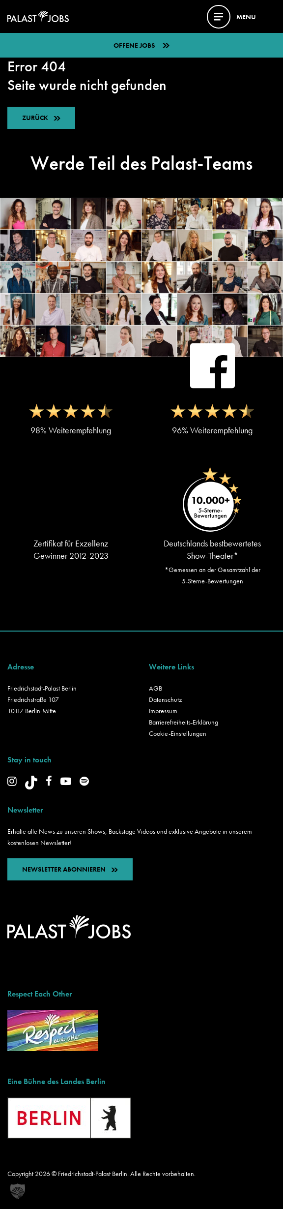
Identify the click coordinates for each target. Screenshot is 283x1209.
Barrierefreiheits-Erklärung (183, 722)
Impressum (163, 710)
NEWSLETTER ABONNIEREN (70, 869)
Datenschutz (165, 699)
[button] (17, 1191)
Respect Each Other (39, 994)
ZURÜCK (35, 117)
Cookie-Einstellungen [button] (177, 733)
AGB (155, 688)
